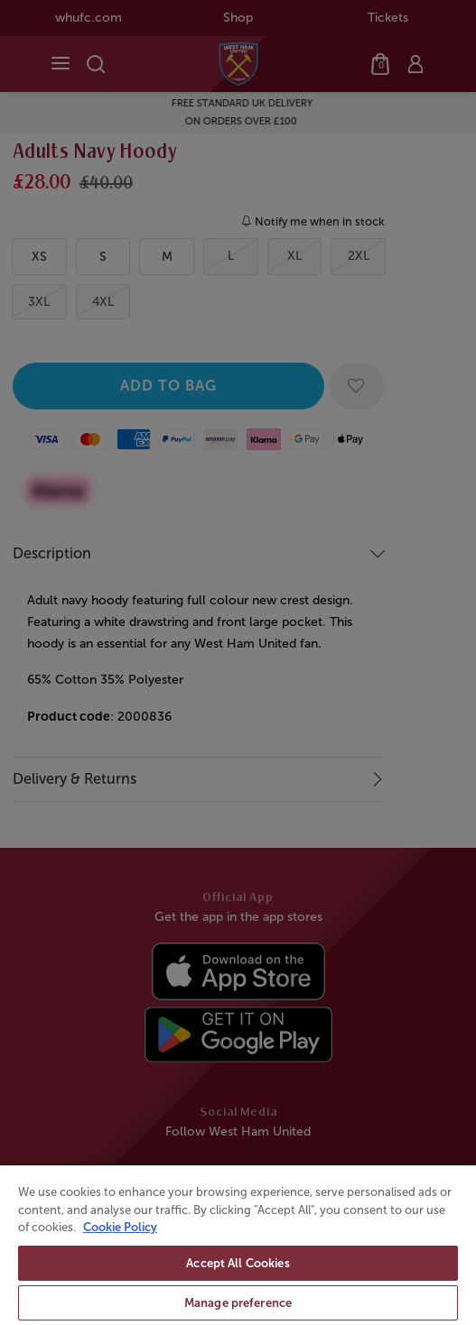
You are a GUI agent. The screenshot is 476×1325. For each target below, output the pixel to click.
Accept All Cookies (237, 1263)
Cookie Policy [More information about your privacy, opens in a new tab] (120, 1227)
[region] (238, 1244)
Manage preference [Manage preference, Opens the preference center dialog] (238, 1303)
